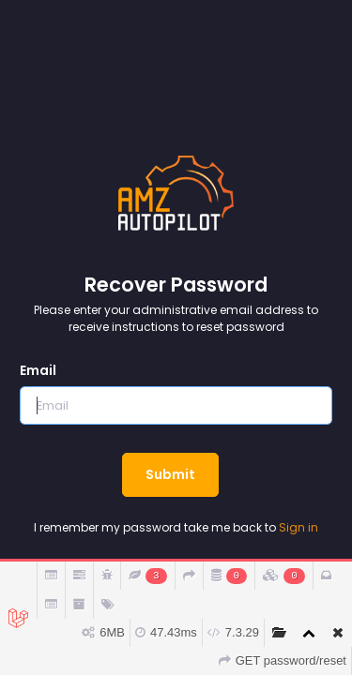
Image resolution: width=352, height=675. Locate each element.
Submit (170, 474)
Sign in (298, 527)
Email (38, 370)
